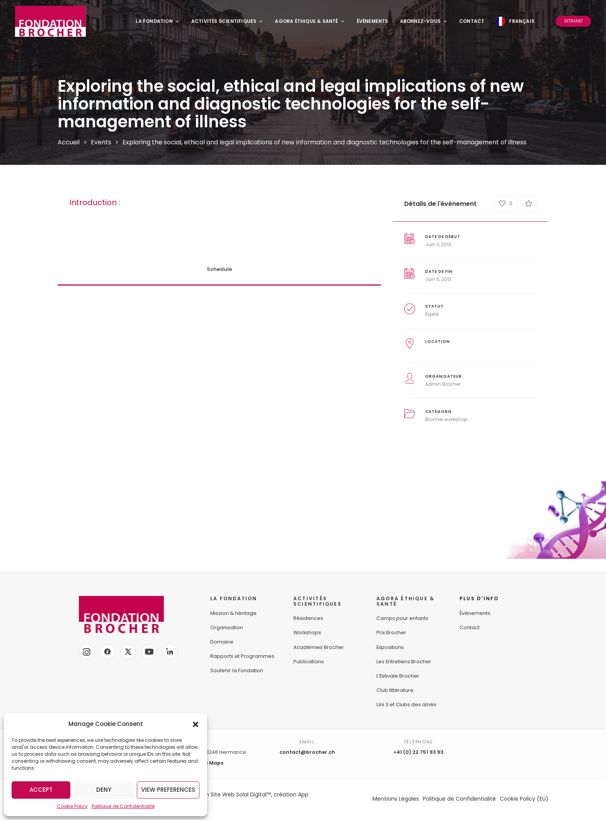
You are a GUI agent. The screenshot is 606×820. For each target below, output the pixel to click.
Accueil (69, 142)
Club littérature (395, 690)
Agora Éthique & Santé (310, 21)
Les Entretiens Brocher (403, 661)
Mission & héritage (233, 613)
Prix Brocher (391, 632)
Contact (471, 21)
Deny (103, 790)
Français (522, 21)
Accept (41, 790)
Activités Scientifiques (227, 21)
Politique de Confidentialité (123, 806)
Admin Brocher (442, 384)
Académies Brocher (318, 647)
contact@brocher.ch (307, 752)
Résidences (308, 618)
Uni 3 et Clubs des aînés (406, 704)
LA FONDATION (233, 598)
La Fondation (157, 21)
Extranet (573, 21)
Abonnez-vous (424, 21)
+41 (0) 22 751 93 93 (418, 752)
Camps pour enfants (402, 618)
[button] (195, 724)
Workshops (307, 632)
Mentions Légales (396, 799)
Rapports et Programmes (242, 656)
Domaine (221, 642)
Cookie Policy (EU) (524, 799)
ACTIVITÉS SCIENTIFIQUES (317, 601)
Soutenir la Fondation (236, 670)
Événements (372, 21)
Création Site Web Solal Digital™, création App (247, 794)
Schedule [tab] (219, 269)
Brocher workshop (446, 419)
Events (101, 142)
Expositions (390, 647)
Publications (308, 661)
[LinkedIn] (170, 651)
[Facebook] (107, 651)
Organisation (226, 627)
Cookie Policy (72, 806)
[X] (128, 651)
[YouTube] (149, 651)
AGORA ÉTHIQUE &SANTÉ (405, 601)
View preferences (168, 790)
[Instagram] (86, 651)
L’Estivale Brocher (397, 676)
